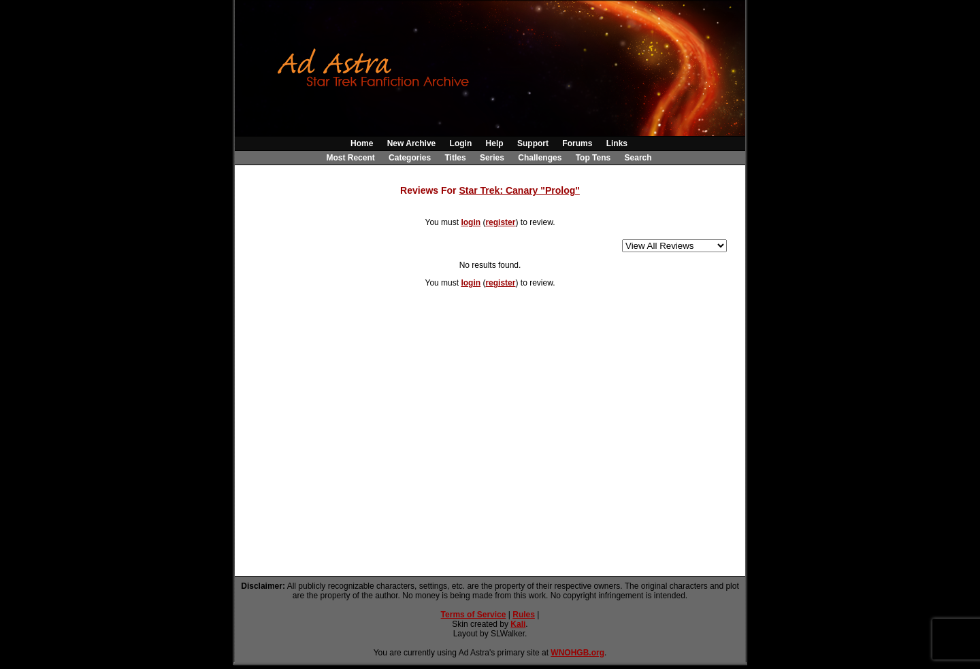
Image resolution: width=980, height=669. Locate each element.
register (500, 222)
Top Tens (593, 157)
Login (461, 143)
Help (495, 143)
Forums (577, 143)
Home (361, 143)
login (470, 222)
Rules (523, 614)
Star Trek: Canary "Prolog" (519, 190)
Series (492, 157)
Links (616, 143)
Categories (410, 157)
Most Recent (350, 157)
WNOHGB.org (577, 652)
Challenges (539, 157)
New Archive (411, 143)
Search (638, 157)
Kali (517, 624)
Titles (455, 157)
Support (533, 143)
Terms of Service (473, 614)
